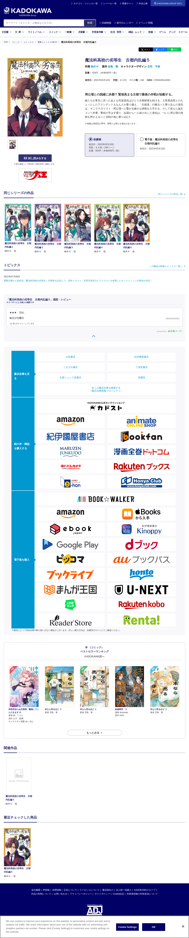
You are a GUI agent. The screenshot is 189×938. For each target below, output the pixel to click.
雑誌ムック (136, 32)
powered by (170, 331)
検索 (89, 22)
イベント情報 (144, 22)
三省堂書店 (142, 367)
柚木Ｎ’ (95, 66)
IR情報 (46, 883)
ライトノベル (36, 32)
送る (176, 49)
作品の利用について (41, 887)
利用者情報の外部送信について (142, 887)
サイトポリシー (102, 887)
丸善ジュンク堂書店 (70, 377)
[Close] (183, 926)
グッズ (172, 32)
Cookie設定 (118, 887)
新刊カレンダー (123, 22)
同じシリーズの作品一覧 (170, 194)
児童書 (83, 32)
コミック (55, 32)
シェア (161, 49)
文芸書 (7, 32)
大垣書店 (70, 356)
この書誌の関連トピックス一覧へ (166, 266)
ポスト (147, 49)
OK (154, 927)
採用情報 (56, 883)
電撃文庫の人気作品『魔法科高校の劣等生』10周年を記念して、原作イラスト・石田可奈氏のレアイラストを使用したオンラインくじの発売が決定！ (78, 280)
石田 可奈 (153, 66)
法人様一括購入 (123, 883)
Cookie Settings (127, 927)
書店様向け (107, 883)
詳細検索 (105, 22)
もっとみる (92, 726)
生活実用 (117, 32)
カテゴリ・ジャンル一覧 (85, 3)
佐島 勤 (113, 66)
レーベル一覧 (110, 3)
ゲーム (162, 32)
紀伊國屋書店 (141, 356)
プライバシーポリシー (81, 887)
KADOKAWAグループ (145, 883)
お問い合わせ (60, 887)
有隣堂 (141, 377)
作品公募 (143, 3)
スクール (182, 32)
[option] (19, 775)
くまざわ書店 (70, 367)
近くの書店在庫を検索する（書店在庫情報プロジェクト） (106, 389)
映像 (152, 32)
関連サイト (127, 3)
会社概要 (35, 883)
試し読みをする (35, 158)
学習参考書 (99, 32)
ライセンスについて (89, 883)
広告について (70, 883)
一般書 (70, 32)
